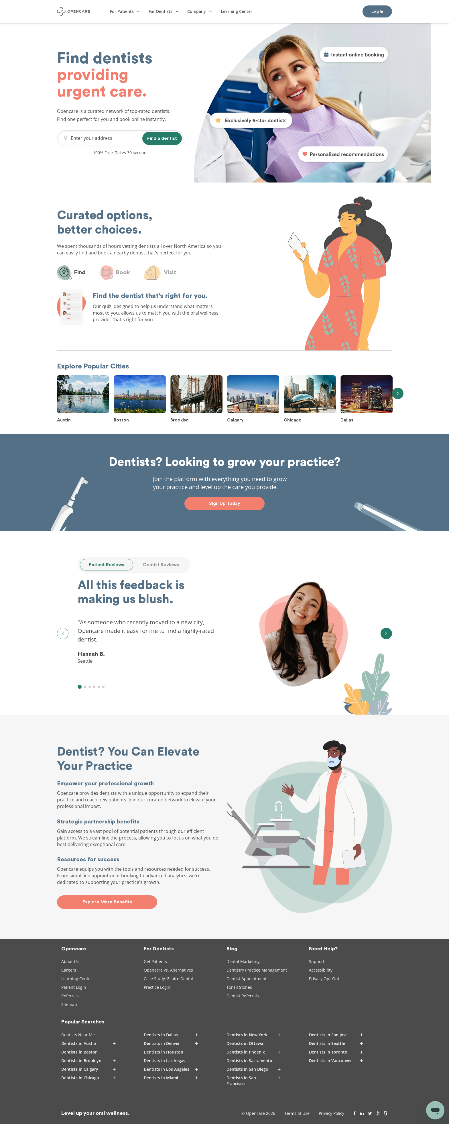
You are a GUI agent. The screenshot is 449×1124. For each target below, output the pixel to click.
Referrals (70, 996)
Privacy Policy (331, 1113)
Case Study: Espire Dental (168, 978)
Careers (68, 970)
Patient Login (73, 987)
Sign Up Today (224, 503)
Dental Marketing (243, 961)
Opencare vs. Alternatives (168, 970)
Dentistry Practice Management (257, 970)
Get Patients (155, 961)
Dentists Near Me (78, 1034)
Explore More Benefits (107, 902)
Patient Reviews (106, 564)
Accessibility (320, 970)
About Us (70, 961)
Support (316, 961)
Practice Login (157, 987)
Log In (377, 11)
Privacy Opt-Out (324, 978)
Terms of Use (297, 1113)
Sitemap (69, 1004)
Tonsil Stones (239, 987)
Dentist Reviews (161, 564)
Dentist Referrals (243, 996)
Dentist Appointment (247, 978)
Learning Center (76, 978)
